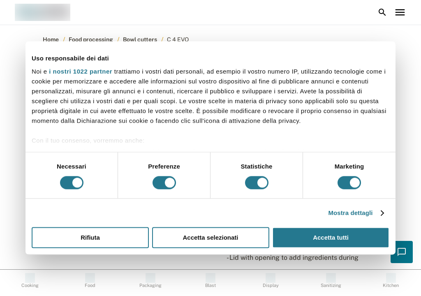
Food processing (91, 39)
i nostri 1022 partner (80, 71)
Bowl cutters (140, 39)
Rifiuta (90, 237)
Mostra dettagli (350, 212)
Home (51, 39)
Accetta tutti (331, 237)
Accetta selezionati (210, 237)
